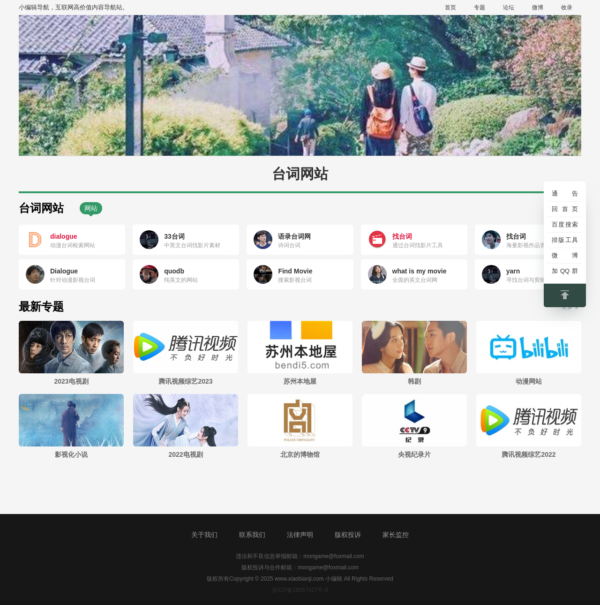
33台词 (174, 236)
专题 (479, 7)
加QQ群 (565, 270)
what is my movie (419, 271)
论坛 (508, 7)
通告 (565, 193)
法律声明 (300, 534)
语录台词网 (294, 236)
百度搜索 (565, 224)
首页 (450, 7)
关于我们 (204, 534)
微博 (537, 7)
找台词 (402, 236)
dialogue (63, 236)
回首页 (565, 208)
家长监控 (395, 534)
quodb (174, 271)
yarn (513, 271)
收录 (566, 7)
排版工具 (565, 239)
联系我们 (252, 534)
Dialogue (64, 271)
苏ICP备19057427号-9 (300, 590)
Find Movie (295, 271)
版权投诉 (348, 534)
